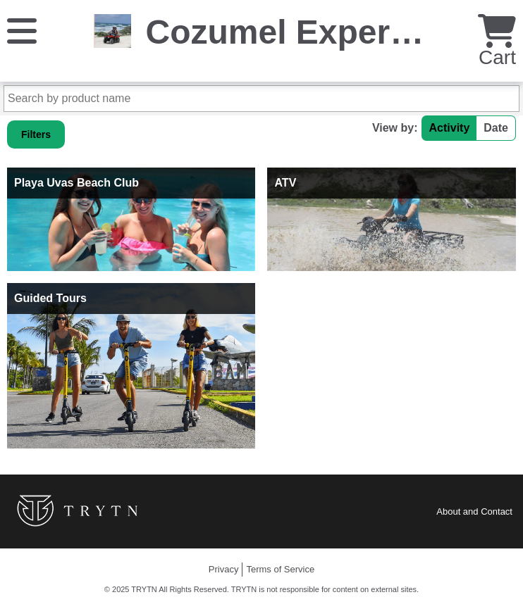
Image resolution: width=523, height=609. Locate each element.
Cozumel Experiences (320, 32)
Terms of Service (280, 569)
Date (496, 128)
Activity (449, 128)
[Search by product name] (261, 98)
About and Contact (474, 511)
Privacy (224, 569)
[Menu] (22, 30)
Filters (36, 134)
